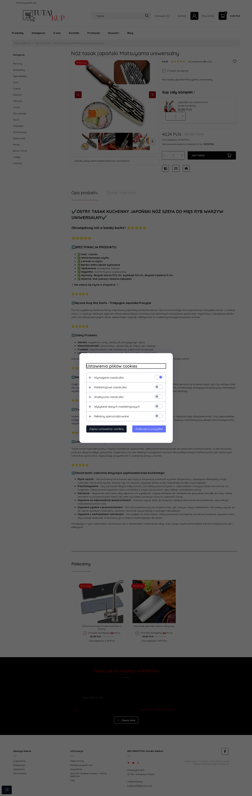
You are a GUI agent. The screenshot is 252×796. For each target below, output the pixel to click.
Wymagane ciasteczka (108, 377)
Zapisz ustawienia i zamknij (106, 429)
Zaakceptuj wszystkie (149, 429)
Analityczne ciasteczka (108, 397)
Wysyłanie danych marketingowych (117, 406)
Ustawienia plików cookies (111, 366)
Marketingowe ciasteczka (110, 387)
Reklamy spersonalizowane (111, 416)
